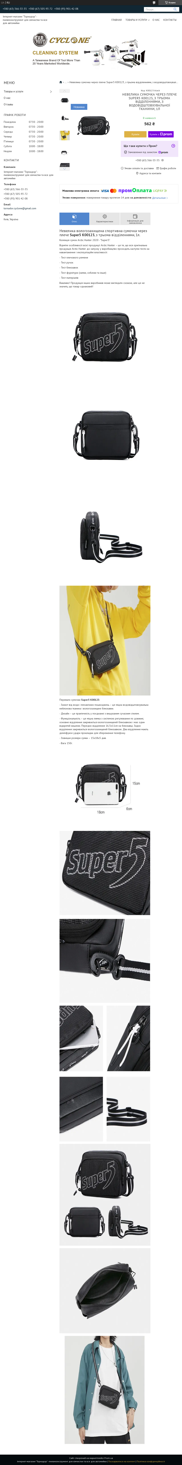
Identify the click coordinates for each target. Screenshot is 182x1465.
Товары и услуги (136, 20)
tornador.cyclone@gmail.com (20, 208)
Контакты (169, 20)
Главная (116, 20)
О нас (156, 20)
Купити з (161, 134)
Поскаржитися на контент (121, 1461)
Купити (135, 134)
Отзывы (8, 104)
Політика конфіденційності (151, 1461)
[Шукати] (175, 9)
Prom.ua (108, 1458)
